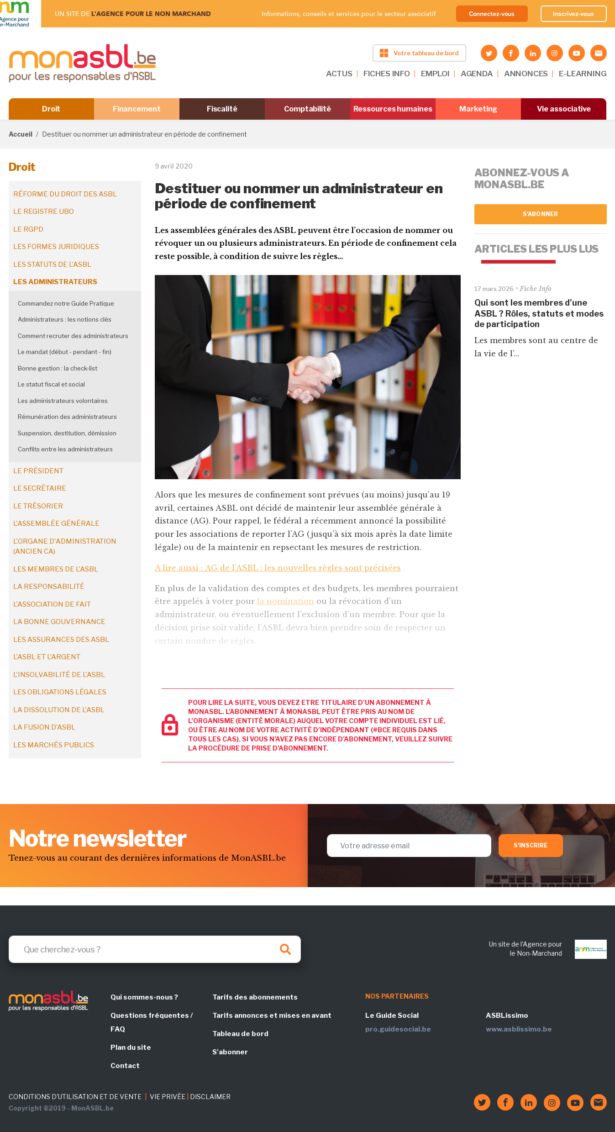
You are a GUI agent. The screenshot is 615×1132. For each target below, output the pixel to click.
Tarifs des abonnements (255, 997)
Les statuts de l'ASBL (52, 264)
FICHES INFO (386, 73)
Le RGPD (28, 229)
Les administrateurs (55, 282)
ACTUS (339, 73)
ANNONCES (526, 73)
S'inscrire (531, 845)
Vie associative (564, 109)
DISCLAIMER (210, 1096)
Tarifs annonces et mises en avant (271, 1015)
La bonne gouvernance (59, 622)
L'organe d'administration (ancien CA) (64, 546)
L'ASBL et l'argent (46, 657)
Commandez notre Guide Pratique (66, 303)
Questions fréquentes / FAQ (151, 1022)
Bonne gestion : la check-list (57, 368)
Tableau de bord (240, 1034)
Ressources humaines (392, 109)
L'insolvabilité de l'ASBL (59, 675)
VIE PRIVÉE (167, 1096)
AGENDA (477, 73)
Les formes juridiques (56, 247)
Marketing (478, 109)
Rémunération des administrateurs (67, 416)
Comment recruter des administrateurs (73, 335)
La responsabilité (48, 586)
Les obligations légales (59, 692)
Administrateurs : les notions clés (64, 319)
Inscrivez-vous (573, 13)
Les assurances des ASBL (61, 639)
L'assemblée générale (56, 523)
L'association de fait (52, 604)
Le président (38, 471)
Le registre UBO (43, 211)
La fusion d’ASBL (44, 727)
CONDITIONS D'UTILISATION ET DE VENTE (75, 1096)
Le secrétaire (39, 488)
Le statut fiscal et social (51, 384)
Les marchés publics (53, 745)
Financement (137, 109)
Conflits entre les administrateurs (65, 449)
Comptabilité (307, 109)
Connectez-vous (492, 13)
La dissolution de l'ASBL (59, 710)
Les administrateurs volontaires (63, 400)
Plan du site (130, 1047)
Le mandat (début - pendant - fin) (64, 351)
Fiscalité (222, 109)
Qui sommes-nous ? (144, 997)
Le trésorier (38, 506)
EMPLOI (435, 73)
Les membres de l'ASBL (55, 569)
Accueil (20, 134)
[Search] (155, 949)
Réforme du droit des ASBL (65, 194)
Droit (51, 109)
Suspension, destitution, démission (67, 433)
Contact (125, 1066)
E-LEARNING (582, 73)
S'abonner (540, 214)
